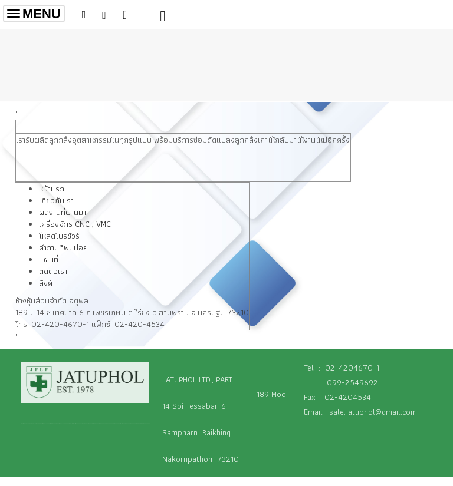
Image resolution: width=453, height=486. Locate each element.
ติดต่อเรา (53, 271)
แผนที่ (48, 259)
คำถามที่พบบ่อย (63, 247)
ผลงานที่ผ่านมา (62, 212)
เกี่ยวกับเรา (56, 200)
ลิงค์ (45, 282)
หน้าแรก (51, 188)
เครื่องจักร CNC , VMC (75, 223)
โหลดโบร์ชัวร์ (59, 235)
